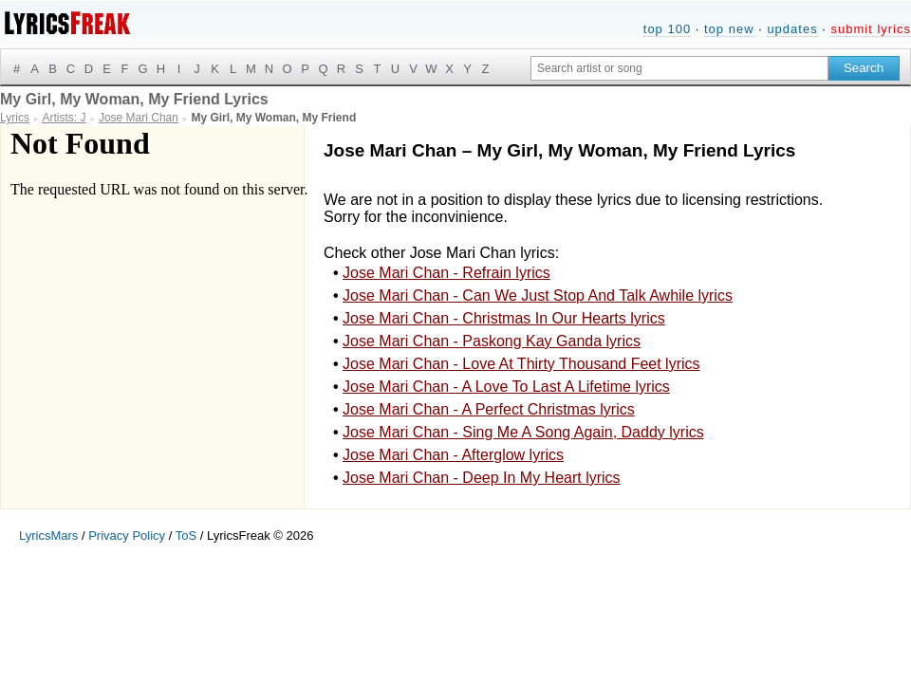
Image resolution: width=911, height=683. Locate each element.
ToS (186, 535)
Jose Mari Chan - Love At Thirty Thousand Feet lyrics (521, 364)
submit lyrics (870, 29)
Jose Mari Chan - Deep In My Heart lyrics (482, 478)
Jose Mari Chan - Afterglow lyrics (453, 455)
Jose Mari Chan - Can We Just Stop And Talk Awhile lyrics (538, 295)
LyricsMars (48, 535)
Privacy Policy (126, 535)
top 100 (667, 29)
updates (792, 29)
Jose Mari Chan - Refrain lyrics (446, 273)
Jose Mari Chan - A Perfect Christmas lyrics (489, 409)
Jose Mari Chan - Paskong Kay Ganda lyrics (492, 341)
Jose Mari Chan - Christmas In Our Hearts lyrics (504, 318)
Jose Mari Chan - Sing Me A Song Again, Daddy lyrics (523, 432)
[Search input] (679, 68)
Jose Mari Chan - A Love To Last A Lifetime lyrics (506, 386)
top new (729, 29)
